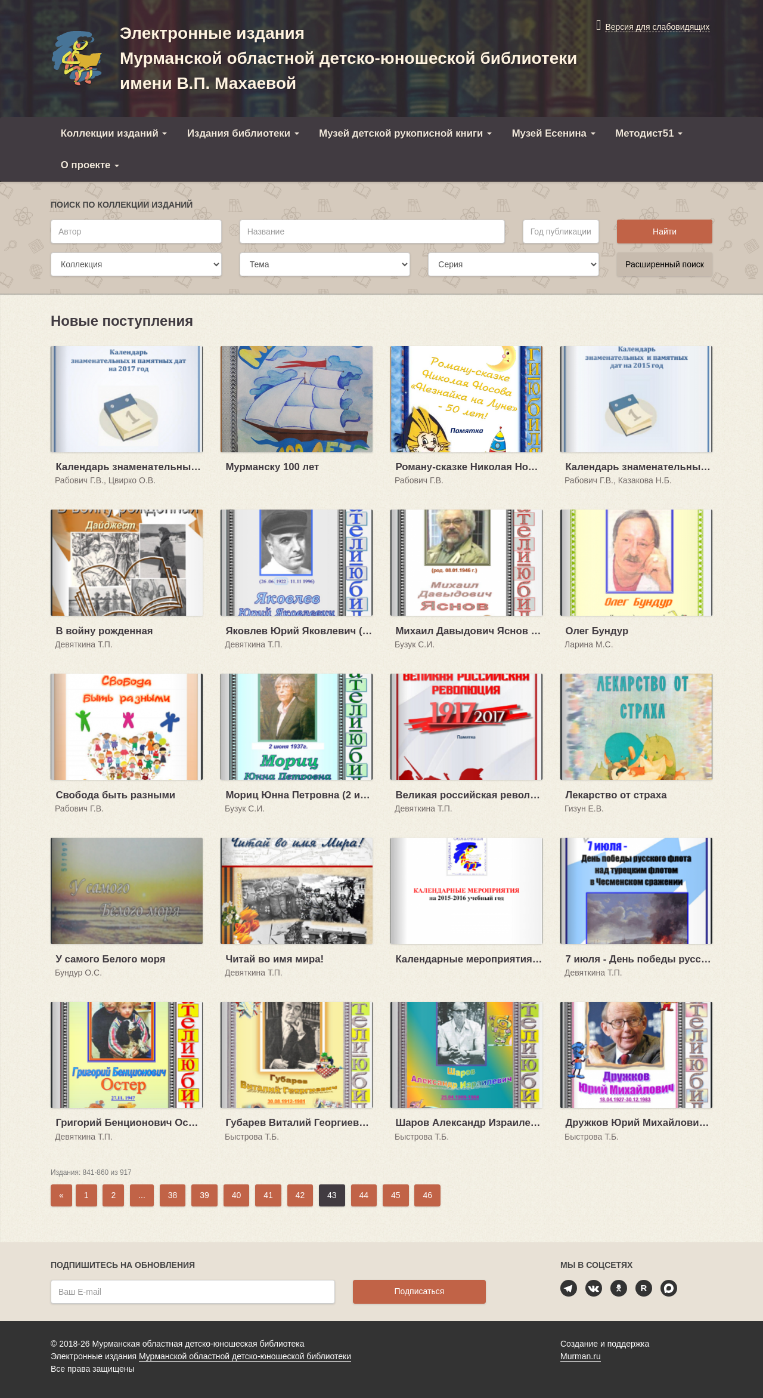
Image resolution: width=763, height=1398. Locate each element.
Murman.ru (580, 1356)
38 (173, 1195)
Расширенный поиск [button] (664, 264)
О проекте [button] (90, 165)
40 (236, 1195)
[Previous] (61, 1195)
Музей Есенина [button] (553, 133)
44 (364, 1195)
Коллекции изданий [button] (114, 133)
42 (300, 1195)
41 (268, 1195)
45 (396, 1195)
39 (204, 1195)
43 (332, 1195)
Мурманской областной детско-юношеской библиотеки (245, 1356)
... (141, 1195)
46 (427, 1195)
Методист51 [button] (649, 133)
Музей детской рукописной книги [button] (405, 133)
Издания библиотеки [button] (243, 133)
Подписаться (419, 1291)
